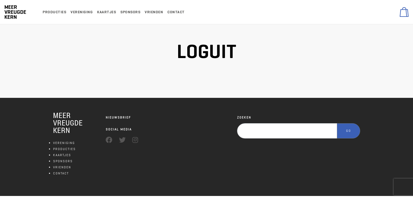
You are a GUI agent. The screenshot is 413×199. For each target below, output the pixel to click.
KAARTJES (62, 155)
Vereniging (82, 12)
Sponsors (130, 12)
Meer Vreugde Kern (15, 12)
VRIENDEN (62, 167)
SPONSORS (63, 161)
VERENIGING (64, 143)
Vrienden (154, 12)
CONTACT (61, 173)
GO (348, 131)
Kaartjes (106, 12)
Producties (54, 12)
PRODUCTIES (64, 149)
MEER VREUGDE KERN (68, 123)
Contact (176, 12)
